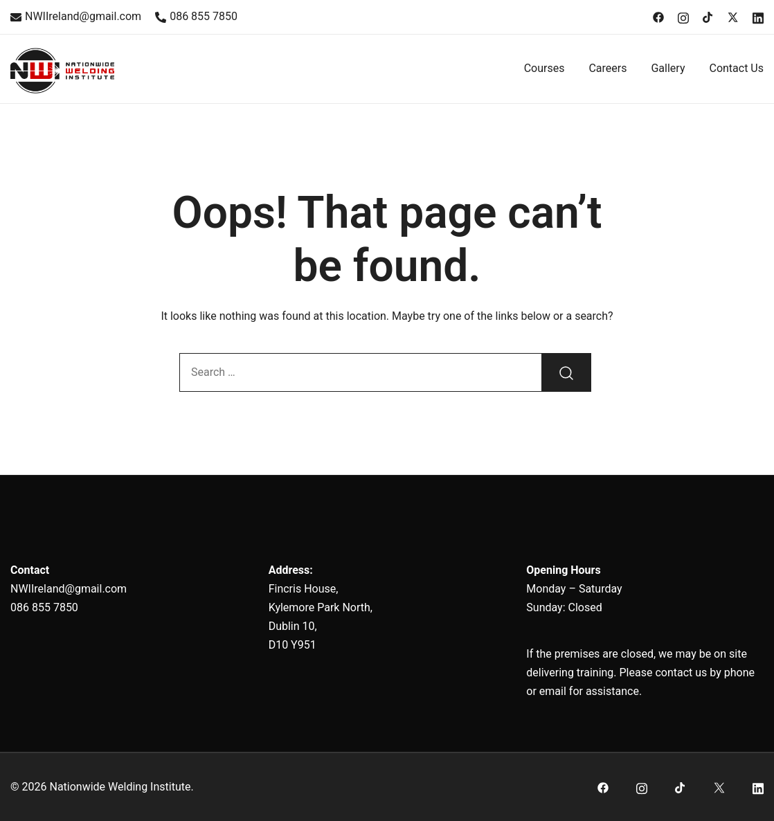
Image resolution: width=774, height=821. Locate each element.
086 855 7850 (196, 16)
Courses (544, 68)
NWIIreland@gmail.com (75, 16)
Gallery (668, 68)
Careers (607, 68)
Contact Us (736, 68)
